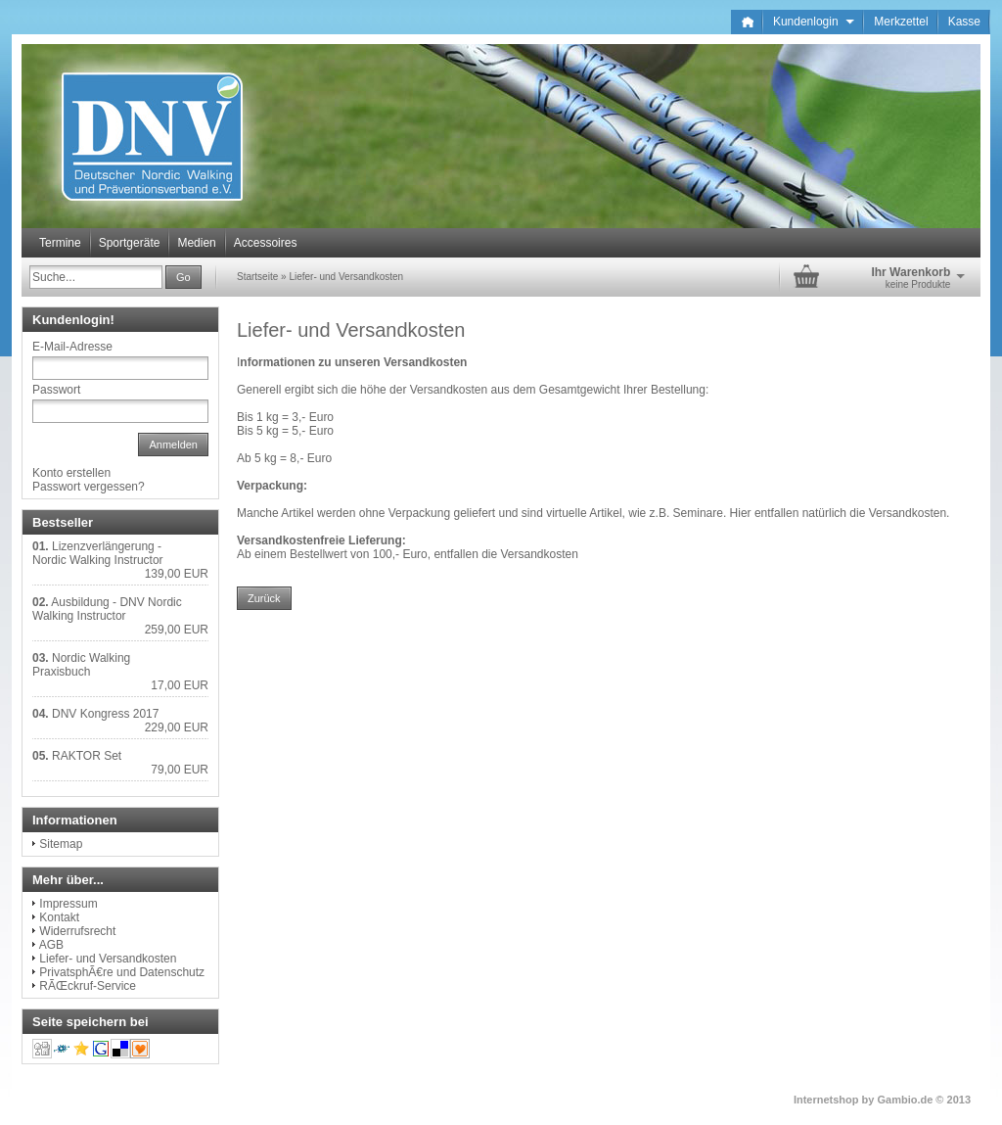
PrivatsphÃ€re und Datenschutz (122, 972)
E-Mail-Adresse (72, 346)
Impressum (68, 904)
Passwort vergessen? (88, 486)
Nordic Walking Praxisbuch (81, 665)
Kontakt (59, 917)
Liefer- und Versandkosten (346, 276)
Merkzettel (901, 21)
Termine (60, 243)
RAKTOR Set (86, 756)
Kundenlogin (813, 21)
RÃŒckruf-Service (87, 986)
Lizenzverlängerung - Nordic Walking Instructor (97, 553)
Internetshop (826, 1099)
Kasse (964, 21)
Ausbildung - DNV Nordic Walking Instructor (107, 609)
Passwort (56, 390)
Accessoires (265, 243)
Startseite (257, 276)
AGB (51, 945)
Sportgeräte (129, 243)
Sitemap (60, 844)
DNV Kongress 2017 (105, 714)
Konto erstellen (71, 473)
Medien (196, 243)
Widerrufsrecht (77, 931)
